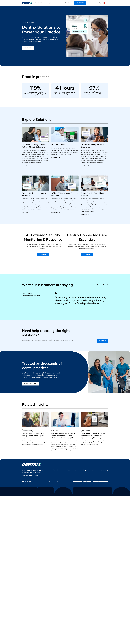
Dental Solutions (57, 470)
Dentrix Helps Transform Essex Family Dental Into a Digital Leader (34, 436)
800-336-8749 (34, 476)
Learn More (43, 254)
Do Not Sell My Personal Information (100, 481)
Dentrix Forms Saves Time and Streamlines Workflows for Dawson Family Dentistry (93, 436)
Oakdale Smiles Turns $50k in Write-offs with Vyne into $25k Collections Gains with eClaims (64, 436)
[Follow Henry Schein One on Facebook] (23, 482)
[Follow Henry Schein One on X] (25, 482)
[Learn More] (26, 166)
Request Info (80, 3)
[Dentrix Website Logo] (27, 3)
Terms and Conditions (77, 481)
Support (90, 3)
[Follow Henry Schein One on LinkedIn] (28, 482)
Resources (77, 470)
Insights (68, 470)
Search (93, 470)
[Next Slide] (107, 285)
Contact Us (102, 341)
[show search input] (98, 3)
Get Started (28, 48)
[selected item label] (105, 3)
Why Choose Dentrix (30, 384)
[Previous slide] (97, 285)
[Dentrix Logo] (32, 464)
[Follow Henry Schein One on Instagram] (30, 482)
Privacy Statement (87, 481)
